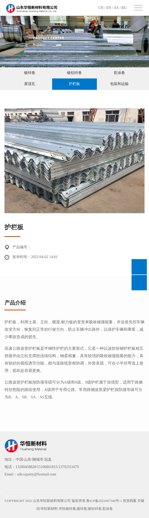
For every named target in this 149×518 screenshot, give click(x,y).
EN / (109, 8)
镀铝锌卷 (74, 73)
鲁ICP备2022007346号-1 (104, 501)
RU (124, 8)
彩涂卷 (119, 73)
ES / (117, 8)
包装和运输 (119, 84)
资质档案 (130, 501)
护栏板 (74, 84)
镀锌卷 (29, 73)
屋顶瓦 (29, 84)
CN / (102, 8)
